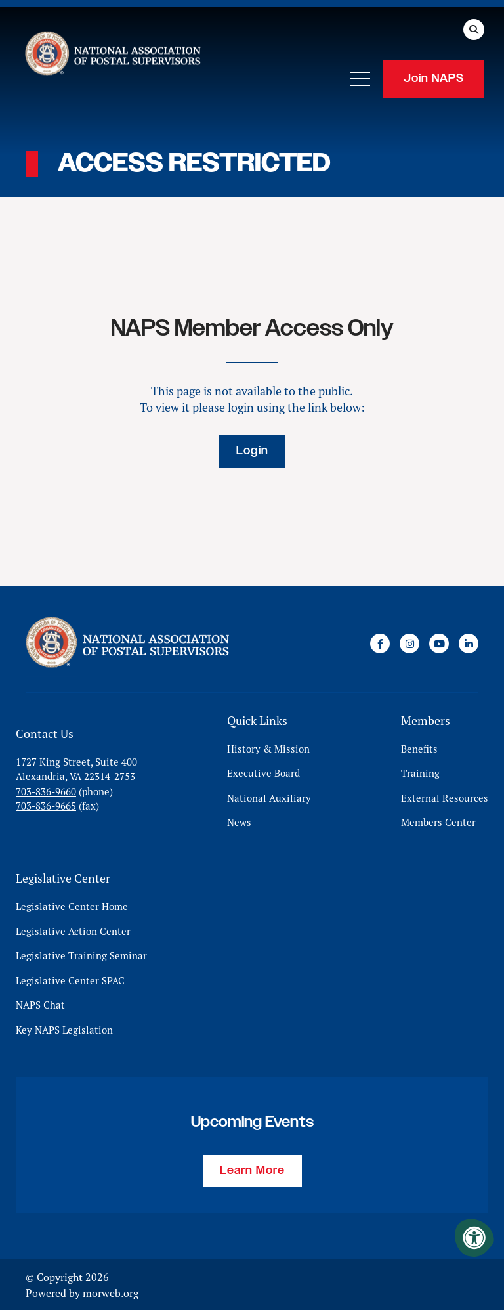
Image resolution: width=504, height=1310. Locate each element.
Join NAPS (434, 79)
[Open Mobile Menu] (360, 79)
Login (252, 451)
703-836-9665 (46, 806)
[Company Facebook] (380, 643)
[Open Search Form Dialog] (473, 29)
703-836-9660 (46, 791)
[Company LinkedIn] (468, 643)
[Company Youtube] (439, 643)
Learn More (252, 1170)
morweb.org (110, 1292)
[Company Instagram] (409, 643)
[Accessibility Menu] (474, 1237)
